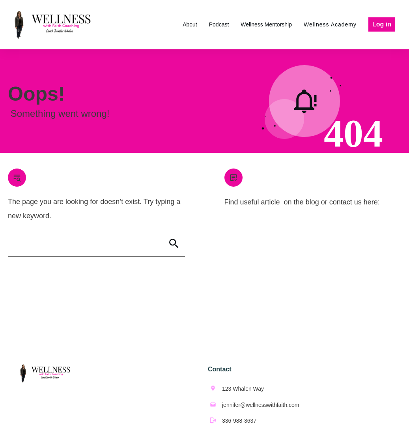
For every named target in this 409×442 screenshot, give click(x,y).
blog (312, 202)
